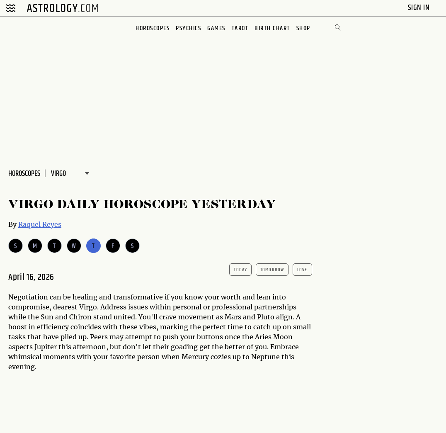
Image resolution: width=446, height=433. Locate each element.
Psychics (188, 28)
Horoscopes (153, 28)
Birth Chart (272, 28)
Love (302, 270)
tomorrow (272, 270)
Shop (303, 28)
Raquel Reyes (39, 224)
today (240, 270)
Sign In (419, 8)
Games (216, 28)
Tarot (240, 28)
